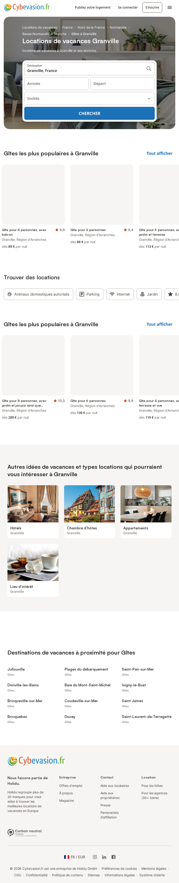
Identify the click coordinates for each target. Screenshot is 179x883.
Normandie (118, 27)
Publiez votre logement (92, 7)
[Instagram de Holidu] (95, 857)
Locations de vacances (39, 27)
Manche (60, 34)
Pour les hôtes (152, 786)
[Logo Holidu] (27, 7)
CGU (17, 875)
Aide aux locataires (114, 786)
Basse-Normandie (35, 34)
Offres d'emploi (70, 786)
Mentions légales (154, 868)
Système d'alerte (152, 875)
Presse (105, 805)
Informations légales (120, 875)
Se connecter (128, 7)
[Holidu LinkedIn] (104, 857)
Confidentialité (37, 875)
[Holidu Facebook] (113, 857)
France (67, 27)
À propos (66, 793)
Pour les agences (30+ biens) (154, 795)
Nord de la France (91, 27)
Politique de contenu (67, 875)
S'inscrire (152, 7)
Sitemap (94, 875)
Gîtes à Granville (84, 34)
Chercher (89, 113)
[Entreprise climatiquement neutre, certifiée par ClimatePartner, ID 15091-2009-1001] (24, 832)
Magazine (66, 800)
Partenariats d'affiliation (109, 815)
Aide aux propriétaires (110, 795)
